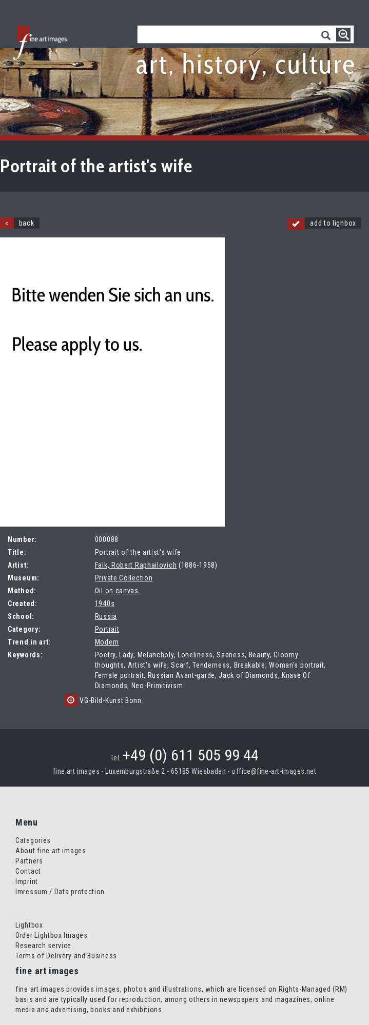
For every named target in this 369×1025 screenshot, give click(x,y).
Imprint (26, 881)
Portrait (107, 629)
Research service (43, 945)
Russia (106, 616)
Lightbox (29, 925)
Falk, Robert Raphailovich (136, 565)
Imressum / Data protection (60, 892)
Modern (107, 642)
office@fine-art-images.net (273, 771)
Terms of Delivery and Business (66, 956)
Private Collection (124, 578)
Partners (29, 861)
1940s (105, 603)
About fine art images (50, 851)
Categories (33, 840)
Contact (28, 871)
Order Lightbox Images (51, 935)
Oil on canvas (117, 591)
